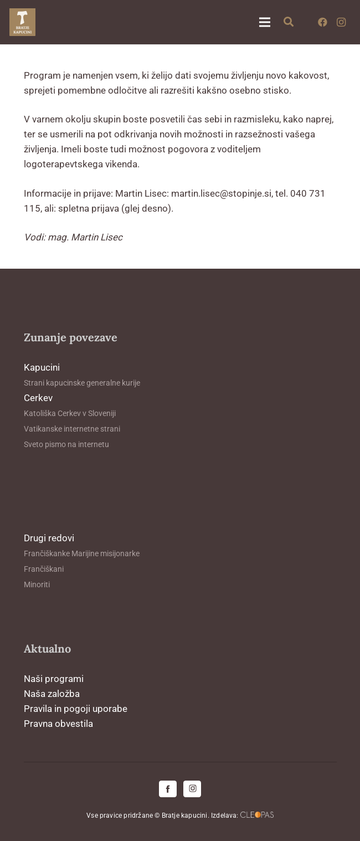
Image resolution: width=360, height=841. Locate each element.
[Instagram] (341, 22)
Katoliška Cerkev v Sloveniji (70, 413)
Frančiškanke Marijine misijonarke (82, 553)
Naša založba (52, 693)
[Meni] (264, 22)
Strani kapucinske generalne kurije (82, 382)
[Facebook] (322, 22)
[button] (289, 22)
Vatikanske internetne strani (72, 428)
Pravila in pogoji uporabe (75, 708)
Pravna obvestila (58, 723)
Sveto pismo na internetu (66, 444)
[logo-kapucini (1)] (22, 22)
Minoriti (37, 584)
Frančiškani (44, 569)
